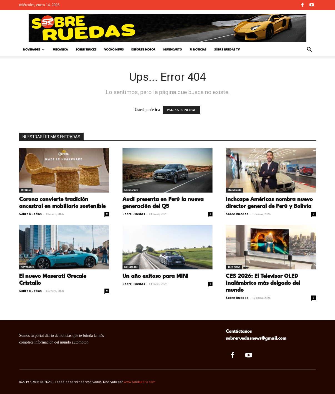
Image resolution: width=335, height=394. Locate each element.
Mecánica (60, 49)
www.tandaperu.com (139, 382)
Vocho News (114, 49)
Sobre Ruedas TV (227, 49)
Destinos (26, 189)
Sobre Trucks (86, 49)
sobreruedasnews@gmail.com (256, 338)
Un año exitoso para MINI (155, 276)
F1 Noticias (198, 49)
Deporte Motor (143, 49)
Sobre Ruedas (30, 214)
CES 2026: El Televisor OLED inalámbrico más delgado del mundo (263, 283)
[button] (309, 50)
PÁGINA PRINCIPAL (181, 110)
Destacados (131, 266)
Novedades (34, 49)
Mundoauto (172, 49)
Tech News (234, 266)
